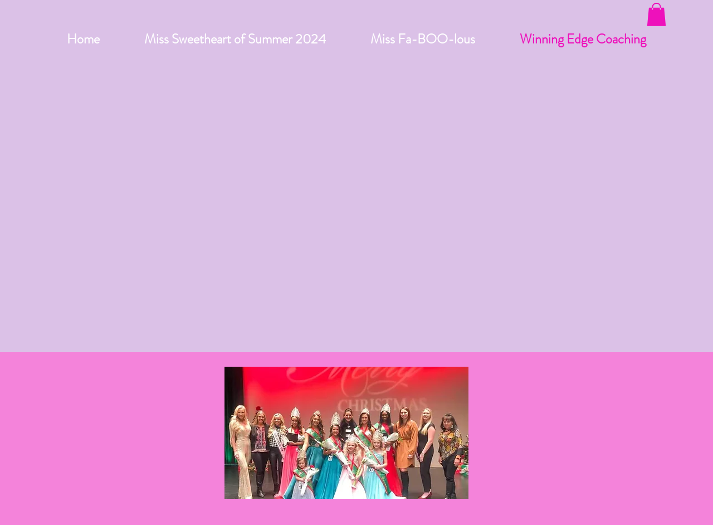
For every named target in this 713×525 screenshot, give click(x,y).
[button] (656, 14)
